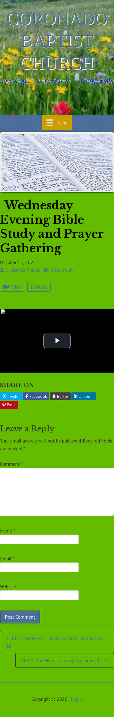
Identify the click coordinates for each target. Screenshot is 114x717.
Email (7, 559)
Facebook (36, 396)
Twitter (11, 396)
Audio (39, 287)
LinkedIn (84, 396)
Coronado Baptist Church (57, 41)
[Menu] (56, 122)
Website (8, 587)
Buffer (60, 396)
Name (7, 531)
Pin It (9, 404)
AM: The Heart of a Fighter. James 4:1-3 (65, 660)
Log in (77, 699)
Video (12, 287)
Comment (11, 464)
